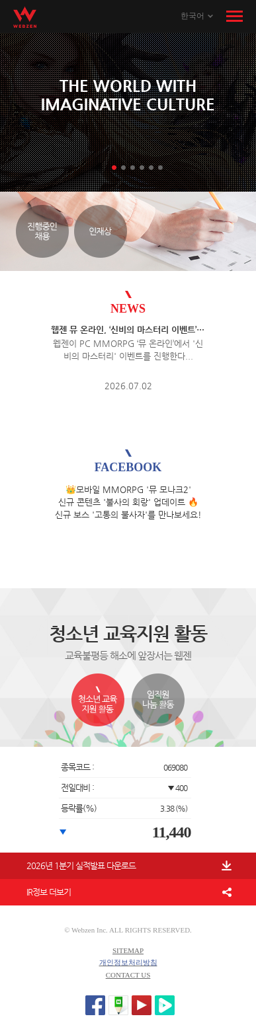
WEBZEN (24, 17)
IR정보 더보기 (48, 892)
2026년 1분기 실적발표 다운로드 (81, 865)
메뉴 (234, 16)
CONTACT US (128, 975)
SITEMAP (128, 950)
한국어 (192, 15)
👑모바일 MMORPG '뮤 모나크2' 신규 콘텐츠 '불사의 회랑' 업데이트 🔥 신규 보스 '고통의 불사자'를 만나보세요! (128, 501)
